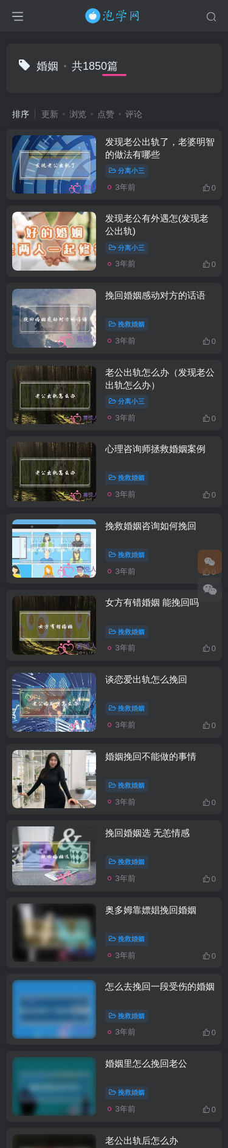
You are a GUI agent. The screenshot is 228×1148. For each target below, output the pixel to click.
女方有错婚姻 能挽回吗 (152, 602)
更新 (49, 114)
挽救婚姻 (127, 324)
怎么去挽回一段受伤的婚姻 (160, 986)
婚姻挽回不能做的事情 (150, 756)
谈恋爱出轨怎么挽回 (146, 679)
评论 (133, 114)
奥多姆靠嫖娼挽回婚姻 (150, 910)
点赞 (105, 114)
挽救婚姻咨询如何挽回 (150, 526)
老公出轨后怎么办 (141, 1140)
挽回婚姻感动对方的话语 (155, 295)
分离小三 (127, 170)
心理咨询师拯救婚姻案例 (155, 449)
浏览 (77, 114)
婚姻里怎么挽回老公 (146, 1063)
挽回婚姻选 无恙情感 (147, 833)
